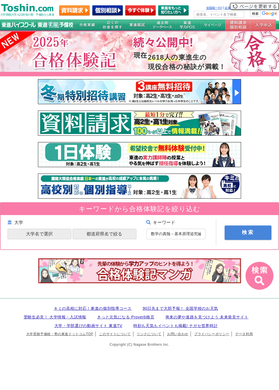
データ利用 (244, 334)
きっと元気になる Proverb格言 (125, 317)
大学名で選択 (39, 233)
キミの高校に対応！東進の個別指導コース (93, 308)
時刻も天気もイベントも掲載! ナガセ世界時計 (175, 325)
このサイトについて (115, 334)
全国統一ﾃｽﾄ (214, 7)
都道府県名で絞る (104, 233)
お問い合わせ (177, 334)
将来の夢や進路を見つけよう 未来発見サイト (207, 317)
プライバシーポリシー (211, 334)
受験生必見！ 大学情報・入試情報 (55, 317)
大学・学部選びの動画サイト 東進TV (88, 325)
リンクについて (149, 334)
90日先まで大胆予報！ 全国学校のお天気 (180, 308)
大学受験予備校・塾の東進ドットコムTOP (59, 334)
